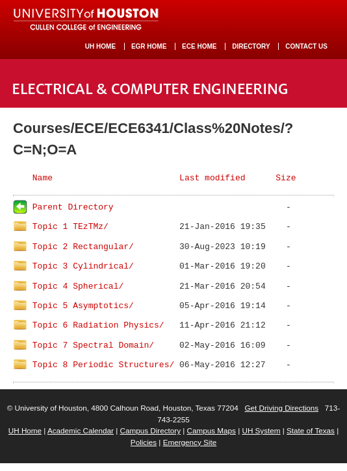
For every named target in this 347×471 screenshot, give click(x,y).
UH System (261, 430)
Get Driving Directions (281, 408)
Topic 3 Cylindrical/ (83, 266)
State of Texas (311, 430)
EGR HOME (148, 46)
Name (42, 178)
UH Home (25, 430)
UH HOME (100, 46)
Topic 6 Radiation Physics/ (98, 325)
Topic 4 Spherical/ (77, 286)
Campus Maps (211, 430)
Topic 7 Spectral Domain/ (93, 345)
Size (286, 178)
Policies (144, 442)
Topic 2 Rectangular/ (83, 247)
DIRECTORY (251, 46)
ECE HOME (199, 46)
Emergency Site (190, 442)
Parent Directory (73, 207)
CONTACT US (306, 46)
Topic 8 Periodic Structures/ (103, 365)
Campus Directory (150, 430)
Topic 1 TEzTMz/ (70, 227)
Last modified (212, 178)
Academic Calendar (80, 430)
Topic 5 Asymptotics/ (83, 306)
